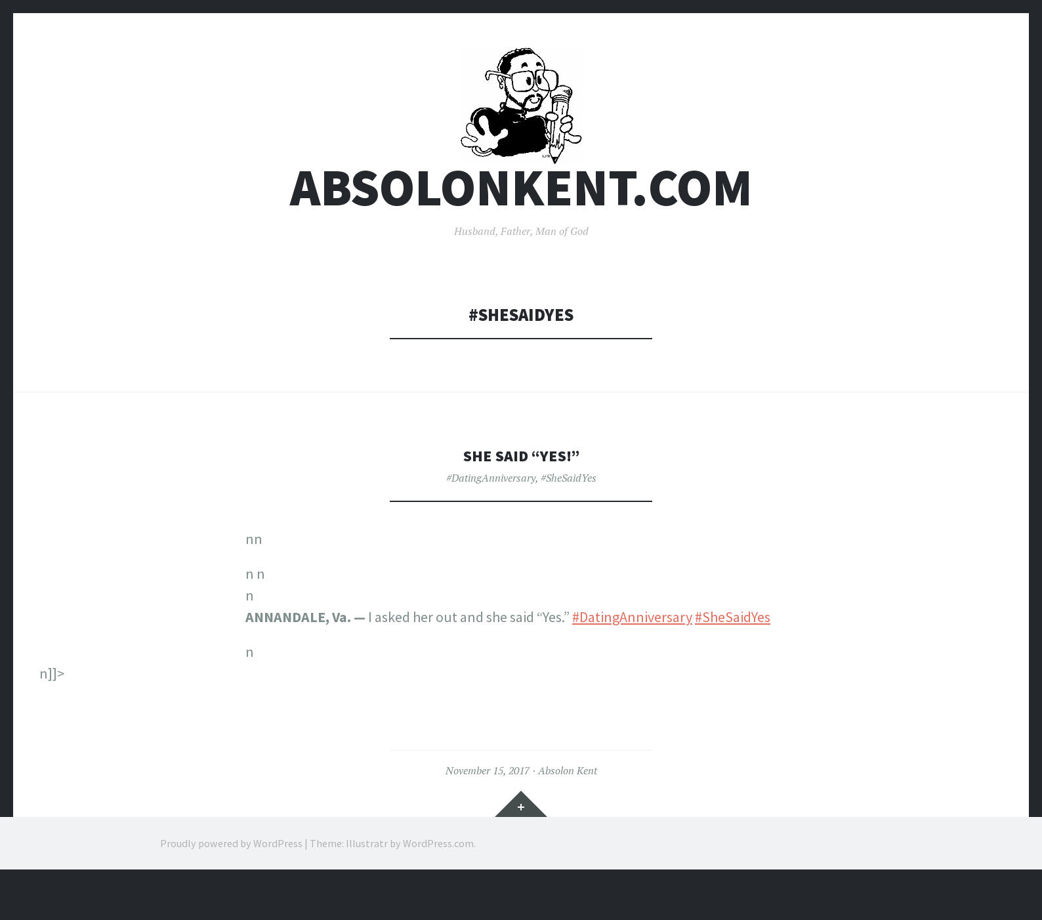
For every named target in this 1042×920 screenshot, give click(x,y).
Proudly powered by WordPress (231, 880)
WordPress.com (438, 880)
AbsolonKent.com (521, 225)
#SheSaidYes (568, 516)
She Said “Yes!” (521, 493)
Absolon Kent (567, 808)
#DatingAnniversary (490, 516)
